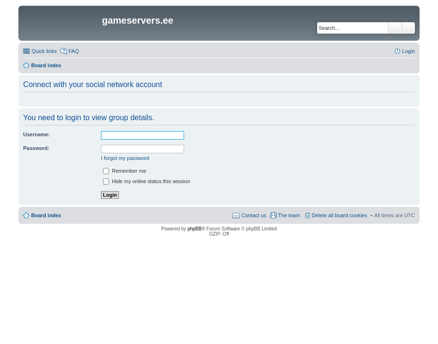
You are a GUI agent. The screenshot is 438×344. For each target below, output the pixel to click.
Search (395, 28)
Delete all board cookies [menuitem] (339, 215)
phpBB (194, 228)
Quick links (44, 51)
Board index (46, 215)
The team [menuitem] (289, 215)
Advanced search (408, 28)
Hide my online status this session (146, 181)
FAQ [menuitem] (73, 51)
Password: (36, 148)
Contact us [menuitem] (253, 215)
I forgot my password (125, 158)
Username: (36, 134)
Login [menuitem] (408, 51)
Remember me (124, 171)
